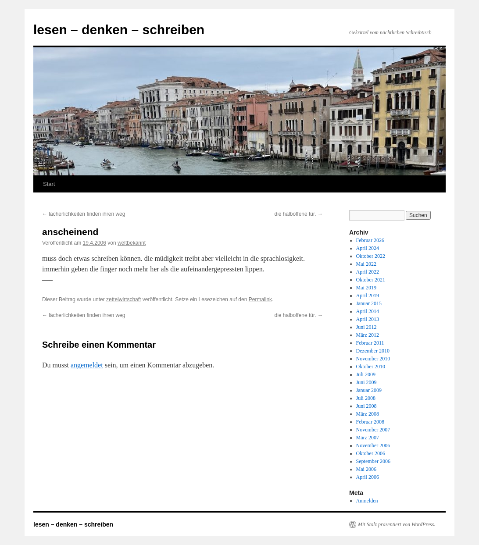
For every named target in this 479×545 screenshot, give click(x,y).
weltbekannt (132, 243)
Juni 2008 (366, 406)
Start (49, 184)
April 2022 (367, 272)
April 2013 (367, 319)
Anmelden (367, 501)
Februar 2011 (370, 343)
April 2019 (367, 295)
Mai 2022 (366, 264)
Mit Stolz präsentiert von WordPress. (396, 524)
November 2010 (373, 359)
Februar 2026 (370, 240)
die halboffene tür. (298, 214)
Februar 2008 (370, 422)
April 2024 (367, 248)
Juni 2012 (366, 327)
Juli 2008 (365, 398)
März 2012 (367, 335)
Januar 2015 (369, 303)
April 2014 (367, 311)
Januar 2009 (369, 390)
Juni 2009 (366, 382)
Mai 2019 (366, 288)
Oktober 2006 (370, 453)
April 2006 (367, 477)
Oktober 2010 (370, 366)
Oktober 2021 (370, 280)
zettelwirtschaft (123, 299)
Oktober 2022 (370, 256)
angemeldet (87, 365)
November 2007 (373, 430)
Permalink (260, 299)
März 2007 (367, 438)
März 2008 (367, 414)
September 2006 (373, 461)
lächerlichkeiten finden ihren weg (83, 214)
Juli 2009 (365, 374)
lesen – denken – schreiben (118, 29)
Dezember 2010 (373, 351)
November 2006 (373, 445)
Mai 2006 (366, 469)
